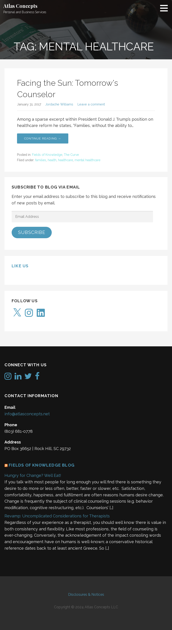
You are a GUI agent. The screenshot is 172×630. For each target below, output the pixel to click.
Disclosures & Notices (86, 594)
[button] (165, 8)
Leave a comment (91, 104)
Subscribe (31, 232)
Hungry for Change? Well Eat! (32, 475)
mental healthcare (87, 160)
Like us (20, 266)
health (52, 160)
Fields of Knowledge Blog (42, 465)
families (40, 160)
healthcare (65, 160)
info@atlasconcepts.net (27, 413)
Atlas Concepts (20, 5)
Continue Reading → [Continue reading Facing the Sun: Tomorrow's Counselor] (42, 138)
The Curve (71, 154)
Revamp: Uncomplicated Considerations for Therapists (57, 516)
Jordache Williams (59, 104)
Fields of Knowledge (47, 154)
